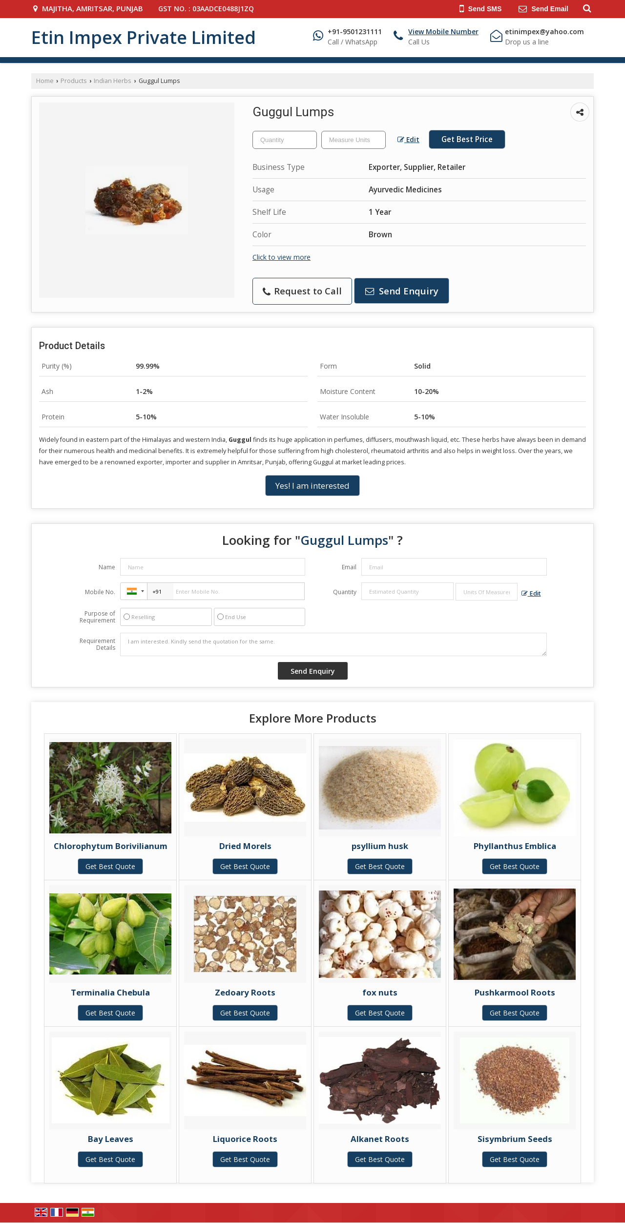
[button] (443, 31)
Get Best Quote (110, 866)
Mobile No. (100, 592)
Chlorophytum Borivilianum (110, 845)
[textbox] (353, 140)
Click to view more (281, 257)
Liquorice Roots (245, 1138)
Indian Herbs (112, 81)
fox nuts (379, 992)
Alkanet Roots (380, 1138)
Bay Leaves (110, 1138)
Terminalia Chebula (110, 992)
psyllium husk (380, 845)
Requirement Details (97, 644)
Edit (408, 139)
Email (349, 567)
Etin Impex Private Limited (143, 37)
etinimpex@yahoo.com (544, 31)
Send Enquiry (401, 291)
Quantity (344, 592)
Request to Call (302, 291)
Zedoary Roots (245, 992)
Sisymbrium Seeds (515, 1138)
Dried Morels (245, 845)
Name (107, 567)
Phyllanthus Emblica (515, 845)
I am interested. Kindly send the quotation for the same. (333, 644)
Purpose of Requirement (97, 617)
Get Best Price (467, 139)
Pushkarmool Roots (515, 992)
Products (74, 81)
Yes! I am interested (312, 485)
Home (45, 81)
